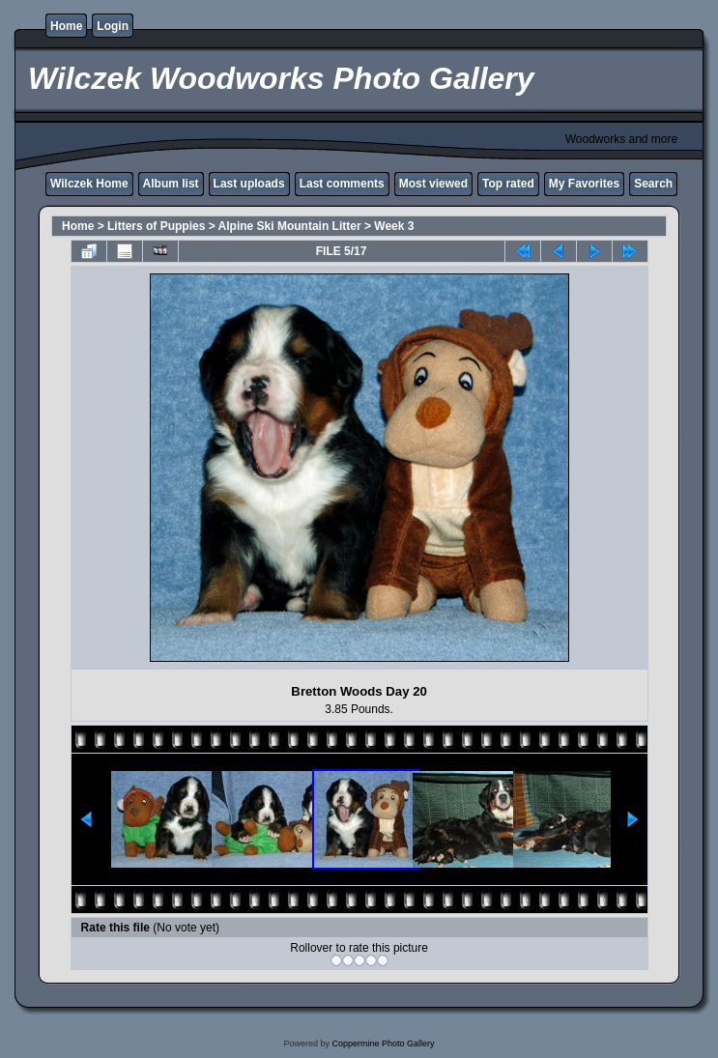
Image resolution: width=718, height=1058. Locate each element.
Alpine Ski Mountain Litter (289, 226)
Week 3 (394, 226)
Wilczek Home (89, 183)
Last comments (342, 183)
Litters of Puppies (156, 226)
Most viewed (433, 183)
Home (66, 26)
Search (653, 183)
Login (113, 26)
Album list (171, 183)
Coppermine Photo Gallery (382, 1043)
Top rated (508, 183)
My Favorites (584, 183)
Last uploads (249, 183)
